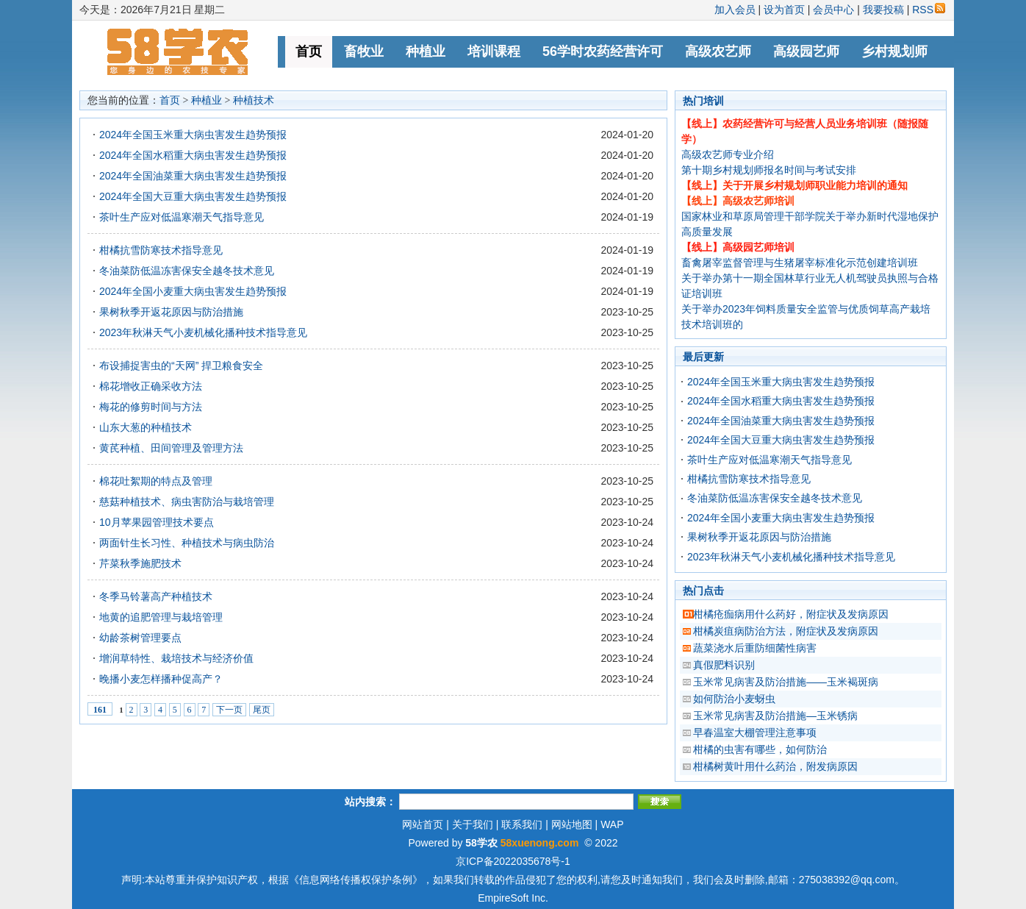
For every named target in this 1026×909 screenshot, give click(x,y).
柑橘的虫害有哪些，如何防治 (760, 749)
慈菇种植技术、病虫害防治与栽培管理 (186, 501)
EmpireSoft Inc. (513, 898)
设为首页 (784, 9)
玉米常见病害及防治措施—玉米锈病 (775, 715)
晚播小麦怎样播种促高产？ (161, 679)
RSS (928, 9)
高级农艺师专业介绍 (727, 154)
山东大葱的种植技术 (145, 427)
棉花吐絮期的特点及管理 (155, 481)
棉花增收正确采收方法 (150, 386)
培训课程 (493, 51)
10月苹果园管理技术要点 (156, 522)
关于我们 (472, 824)
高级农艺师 (718, 51)
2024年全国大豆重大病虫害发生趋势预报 (193, 196)
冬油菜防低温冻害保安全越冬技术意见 (186, 271)
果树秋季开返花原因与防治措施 (171, 312)
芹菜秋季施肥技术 (140, 563)
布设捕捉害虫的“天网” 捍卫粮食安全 (181, 365)
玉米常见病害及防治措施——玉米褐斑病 (785, 682)
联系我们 (521, 824)
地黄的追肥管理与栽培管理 (161, 617)
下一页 (229, 710)
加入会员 (735, 9)
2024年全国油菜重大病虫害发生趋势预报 (193, 176)
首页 (308, 51)
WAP (611, 824)
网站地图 (571, 824)
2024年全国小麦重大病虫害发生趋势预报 (193, 291)
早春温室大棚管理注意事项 (755, 732)
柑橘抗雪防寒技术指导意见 (161, 250)
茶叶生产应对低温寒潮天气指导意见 (181, 217)
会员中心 (833, 9)
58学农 (481, 843)
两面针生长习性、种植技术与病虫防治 (186, 543)
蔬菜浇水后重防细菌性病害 (755, 648)
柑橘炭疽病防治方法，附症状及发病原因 (785, 631)
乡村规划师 (894, 51)
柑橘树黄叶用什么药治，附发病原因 (775, 766)
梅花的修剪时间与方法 (150, 407)
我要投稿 (883, 9)
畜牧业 (364, 51)
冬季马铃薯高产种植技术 (155, 596)
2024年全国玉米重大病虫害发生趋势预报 (193, 134)
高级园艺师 (806, 51)
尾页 (261, 710)
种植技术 (253, 100)
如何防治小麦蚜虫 (734, 699)
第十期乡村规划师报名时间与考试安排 (768, 170)
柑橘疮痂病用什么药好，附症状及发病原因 (791, 614)
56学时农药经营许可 (602, 51)
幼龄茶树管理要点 (140, 638)
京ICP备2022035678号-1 (513, 861)
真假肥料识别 (724, 665)
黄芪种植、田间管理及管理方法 (171, 448)
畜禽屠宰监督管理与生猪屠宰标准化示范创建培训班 (799, 262)
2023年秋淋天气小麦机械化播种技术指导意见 (203, 332)
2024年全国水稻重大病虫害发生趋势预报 (193, 155)
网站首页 (422, 824)
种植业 (425, 51)
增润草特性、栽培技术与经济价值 (176, 658)
